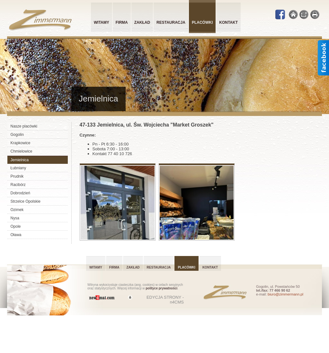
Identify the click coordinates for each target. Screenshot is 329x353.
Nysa (15, 218)
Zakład (142, 22)
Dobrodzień (20, 193)
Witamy (101, 22)
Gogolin (17, 134)
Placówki (186, 267)
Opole (16, 226)
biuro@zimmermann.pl (285, 294)
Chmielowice (21, 151)
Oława (16, 235)
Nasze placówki (24, 126)
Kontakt (228, 22)
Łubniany (18, 168)
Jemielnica (20, 160)
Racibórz (18, 184)
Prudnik (17, 176)
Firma (122, 22)
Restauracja (170, 22)
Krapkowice (21, 143)
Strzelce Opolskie (25, 201)
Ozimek (17, 209)
